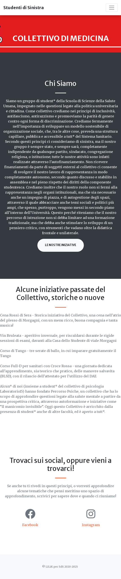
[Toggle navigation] (112, 7)
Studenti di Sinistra (23, 7)
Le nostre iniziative (60, 245)
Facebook (30, 525)
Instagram (91, 525)
